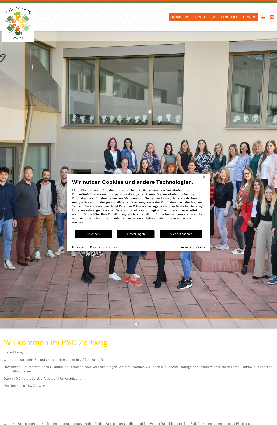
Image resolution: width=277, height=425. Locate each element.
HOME (175, 17)
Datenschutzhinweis (103, 247)
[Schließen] (204, 177)
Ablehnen (93, 234)
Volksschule (197, 17)
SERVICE (249, 17)
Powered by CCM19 (193, 247)
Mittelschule (225, 17)
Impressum (79, 247)
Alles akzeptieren (181, 234)
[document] (138, 204)
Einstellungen (136, 234)
